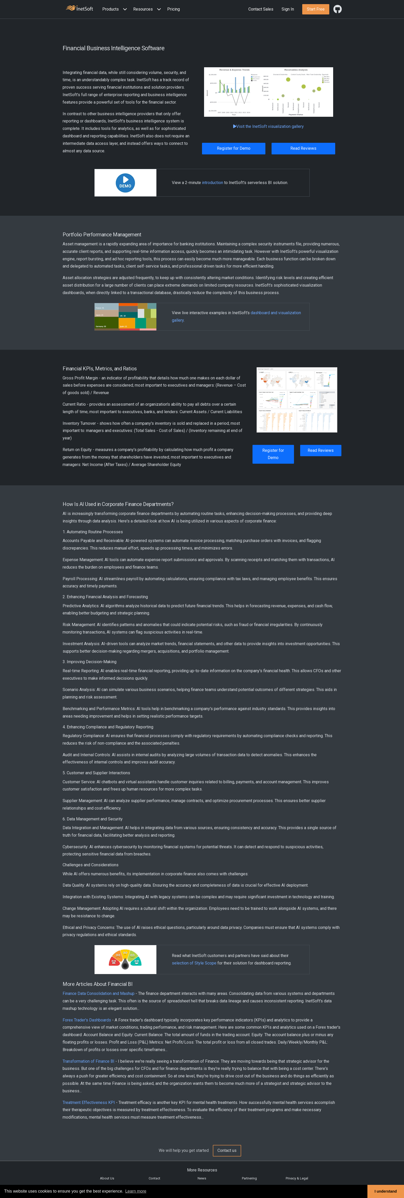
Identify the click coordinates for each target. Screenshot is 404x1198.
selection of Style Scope (194, 963)
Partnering (249, 1178)
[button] (115, 9)
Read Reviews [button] (303, 148)
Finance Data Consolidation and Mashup (98, 993)
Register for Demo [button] (233, 148)
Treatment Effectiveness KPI (89, 1102)
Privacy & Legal (297, 1178)
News (202, 1178)
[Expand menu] (124, 9)
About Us (107, 1178)
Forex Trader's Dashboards (87, 1020)
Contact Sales (260, 9)
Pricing (173, 9)
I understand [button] (386, 1191)
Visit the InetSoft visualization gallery (268, 126)
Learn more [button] (135, 1191)
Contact (154, 1178)
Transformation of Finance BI (88, 1061)
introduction (212, 182)
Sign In (288, 9)
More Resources (202, 1170)
